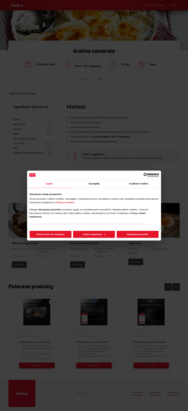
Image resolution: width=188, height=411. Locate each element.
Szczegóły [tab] (94, 183)
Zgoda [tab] (49, 183)
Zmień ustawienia (94, 234)
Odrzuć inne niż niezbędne (50, 234)
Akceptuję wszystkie (137, 234)
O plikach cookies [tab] (138, 183)
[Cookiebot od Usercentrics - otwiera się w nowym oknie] (146, 175)
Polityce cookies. (65, 202)
